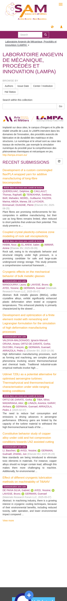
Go (60, 106)
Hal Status (10, 91)
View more (8, 520)
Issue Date (23, 86)
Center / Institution (43, 86)
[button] (52, 27)
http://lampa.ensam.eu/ (15, 155)
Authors (9, 86)
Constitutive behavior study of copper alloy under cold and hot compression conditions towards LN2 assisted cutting (28, 438)
